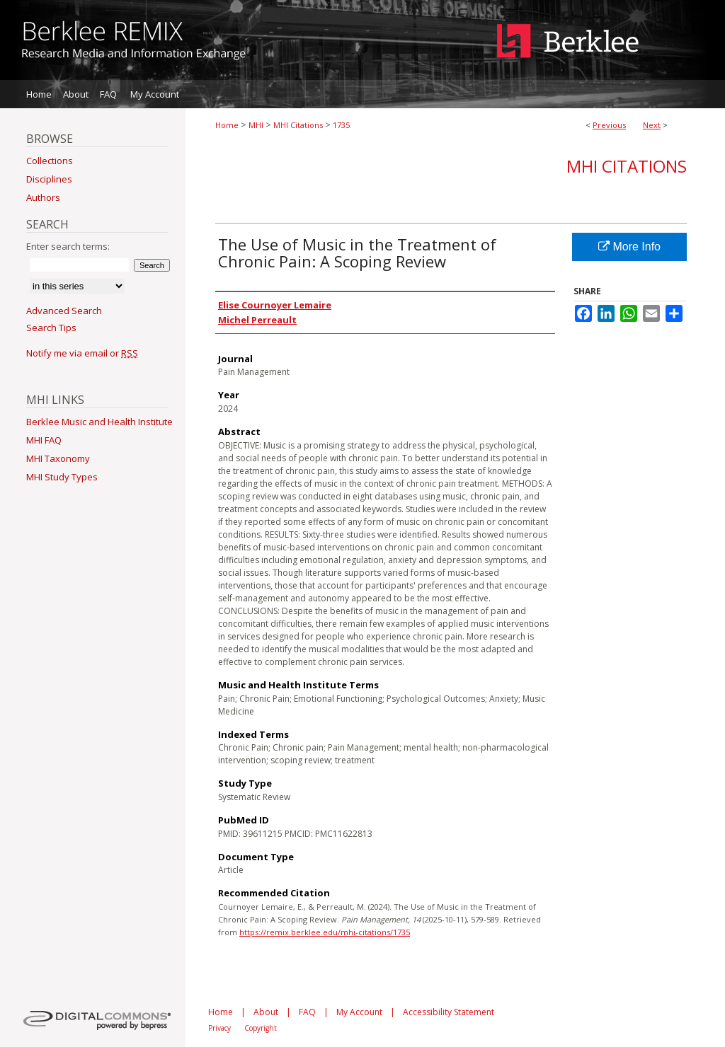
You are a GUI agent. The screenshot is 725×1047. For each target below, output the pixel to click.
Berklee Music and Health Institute (99, 421)
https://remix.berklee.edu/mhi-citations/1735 (324, 932)
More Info (629, 247)
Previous (609, 125)
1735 (341, 125)
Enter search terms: (68, 246)
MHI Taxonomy (58, 458)
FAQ (307, 1012)
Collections (49, 160)
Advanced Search (64, 310)
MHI (256, 125)
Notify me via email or (82, 353)
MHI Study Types (62, 476)
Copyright (260, 1028)
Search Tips (51, 327)
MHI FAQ (44, 440)
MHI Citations (298, 125)
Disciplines (49, 179)
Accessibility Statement (448, 1012)
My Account (359, 1012)
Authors (43, 197)
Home (227, 125)
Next (652, 125)
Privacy (219, 1028)
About (265, 1012)
